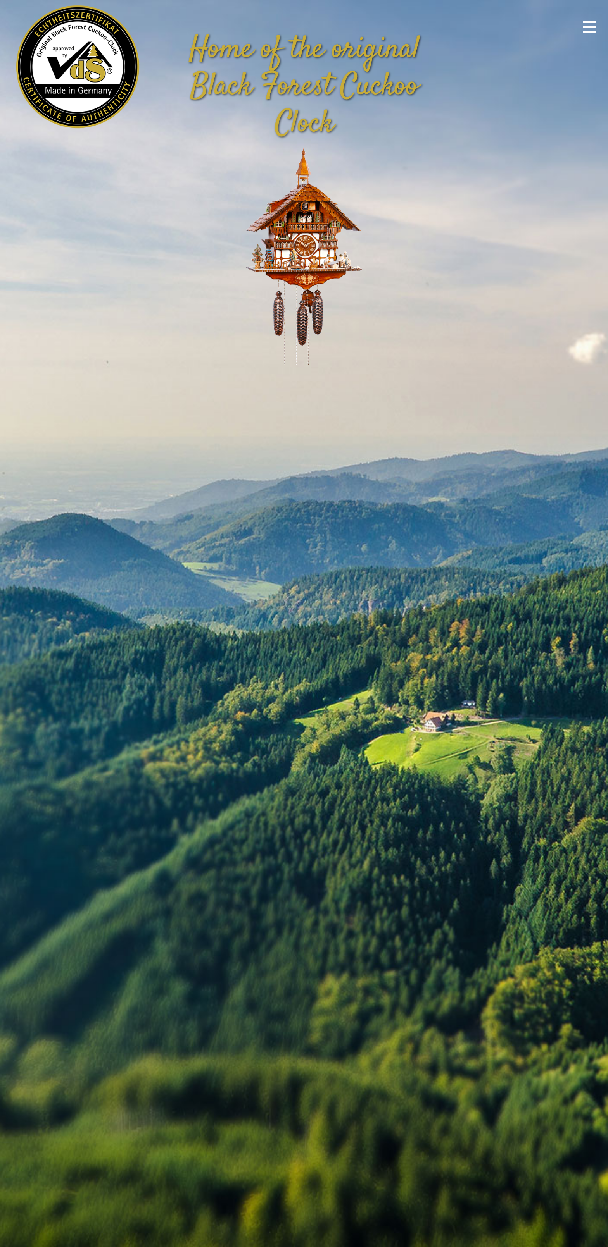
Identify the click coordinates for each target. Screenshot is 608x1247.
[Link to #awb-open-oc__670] (589, 27)
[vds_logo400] (76, 4)
